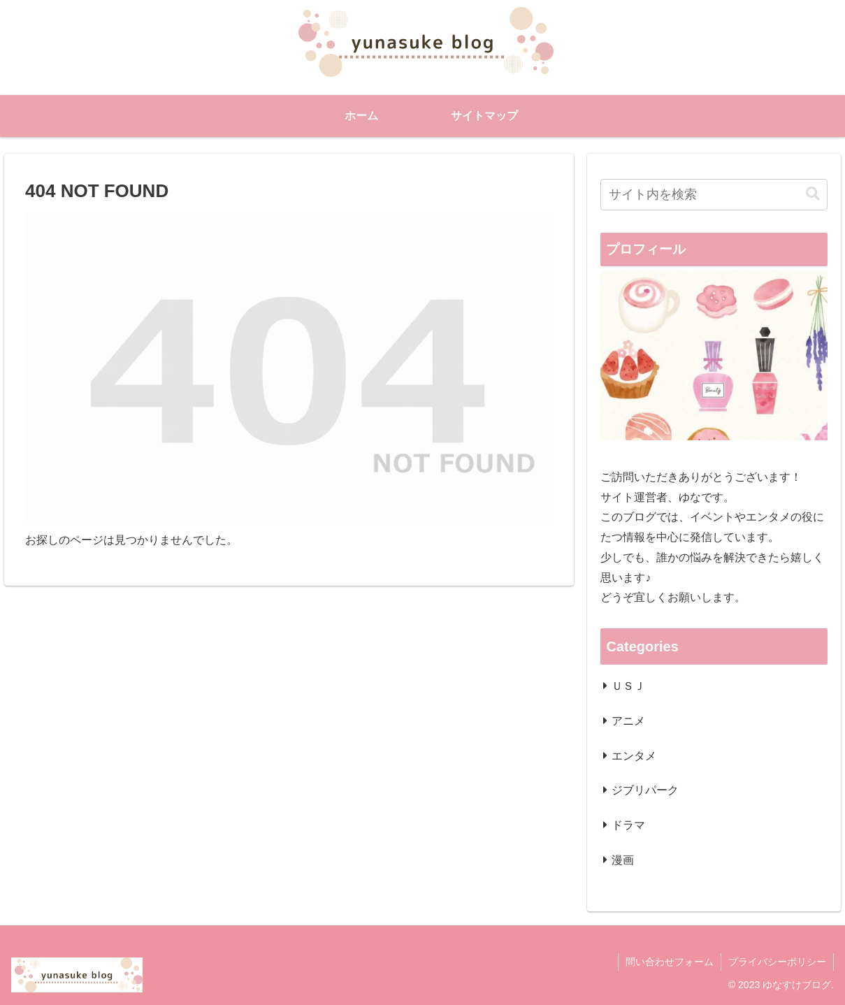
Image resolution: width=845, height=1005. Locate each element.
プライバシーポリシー (777, 961)
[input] (713, 194)
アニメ (628, 721)
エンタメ (634, 756)
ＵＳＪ (628, 686)
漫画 (623, 860)
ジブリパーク (645, 790)
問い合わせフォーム (670, 961)
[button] (812, 194)
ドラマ (628, 825)
